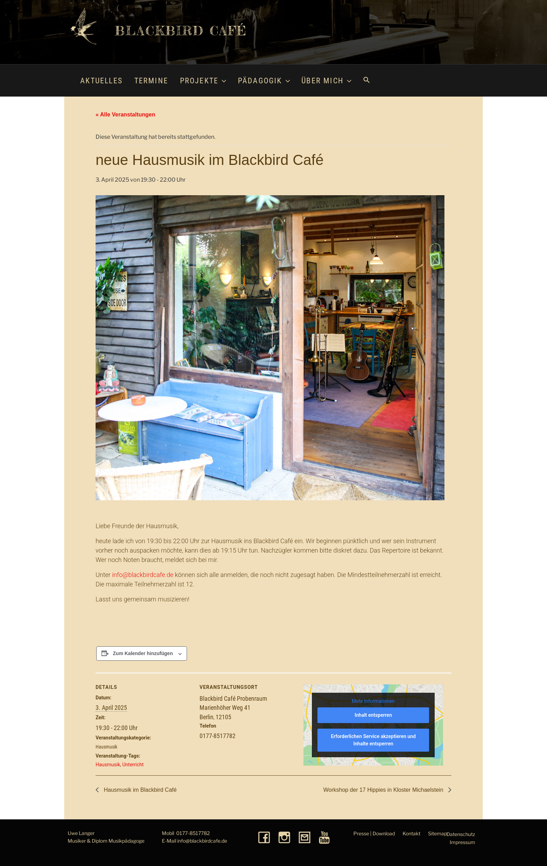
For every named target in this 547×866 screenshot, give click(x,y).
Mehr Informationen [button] (373, 701)
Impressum (462, 842)
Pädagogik (265, 80)
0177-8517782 (193, 833)
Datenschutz (461, 834)
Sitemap (437, 833)
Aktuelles (101, 80)
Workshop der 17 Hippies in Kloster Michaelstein (384, 790)
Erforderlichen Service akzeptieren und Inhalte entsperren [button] (373, 740)
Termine (151, 80)
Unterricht (133, 764)
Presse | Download (374, 833)
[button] (366, 80)
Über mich (327, 80)
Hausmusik (106, 747)
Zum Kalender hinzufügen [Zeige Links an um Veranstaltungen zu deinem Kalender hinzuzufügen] (143, 653)
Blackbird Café (181, 30)
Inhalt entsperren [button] (373, 715)
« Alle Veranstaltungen (125, 114)
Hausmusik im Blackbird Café (139, 790)
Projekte (204, 80)
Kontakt (411, 833)
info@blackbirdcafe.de (142, 574)
